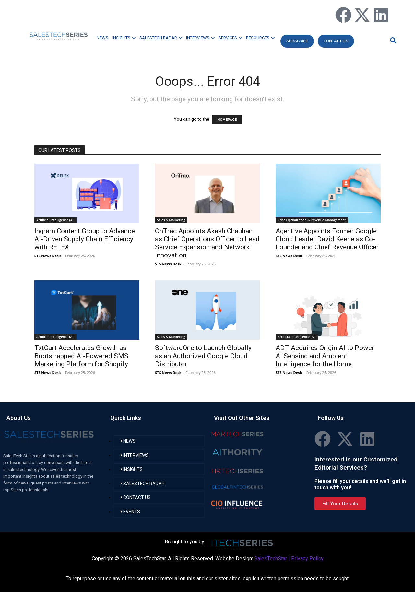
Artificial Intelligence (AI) (55, 220)
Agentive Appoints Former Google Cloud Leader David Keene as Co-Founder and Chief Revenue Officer (327, 239)
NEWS (102, 37)
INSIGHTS (124, 37)
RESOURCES (260, 37)
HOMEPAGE (227, 120)
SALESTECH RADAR (160, 37)
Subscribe (297, 41)
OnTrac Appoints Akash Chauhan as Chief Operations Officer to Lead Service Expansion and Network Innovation (207, 243)
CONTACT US (336, 41)
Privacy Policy (307, 558)
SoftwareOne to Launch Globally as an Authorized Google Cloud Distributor (203, 356)
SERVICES (230, 37)
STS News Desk (47, 255)
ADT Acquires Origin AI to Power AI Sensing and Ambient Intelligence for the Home (325, 356)
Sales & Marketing (171, 220)
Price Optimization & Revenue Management (312, 220)
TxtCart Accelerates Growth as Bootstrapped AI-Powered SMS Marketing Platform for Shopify (81, 356)
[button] (392, 40)
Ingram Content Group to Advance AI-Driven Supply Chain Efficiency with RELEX (84, 239)
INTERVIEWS (200, 37)
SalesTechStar (270, 558)
